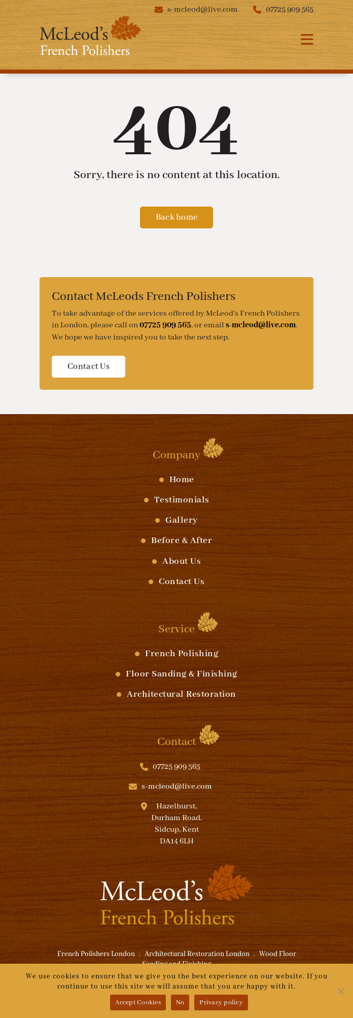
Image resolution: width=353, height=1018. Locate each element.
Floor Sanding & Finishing (181, 674)
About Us (181, 561)
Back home (177, 217)
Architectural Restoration (181, 694)
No (180, 1002)
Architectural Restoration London (197, 954)
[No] (340, 991)
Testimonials (181, 499)
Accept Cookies (138, 1002)
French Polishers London (96, 954)
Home (181, 479)
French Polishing (181, 653)
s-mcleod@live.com (202, 10)
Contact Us (88, 366)
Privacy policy (221, 1002)
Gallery (181, 520)
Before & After (181, 540)
